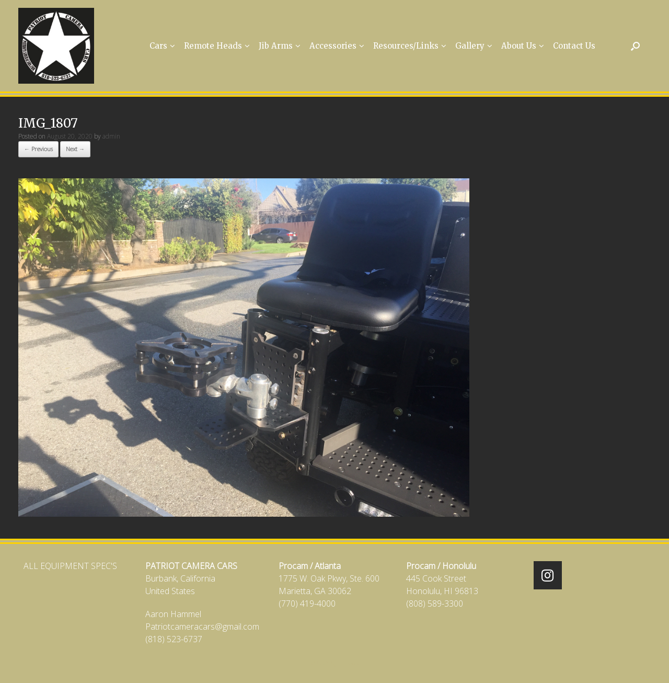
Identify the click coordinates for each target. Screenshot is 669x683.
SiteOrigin (327, 663)
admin (111, 136)
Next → (75, 149)
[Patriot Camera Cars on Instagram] (548, 575)
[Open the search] (635, 46)
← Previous (38, 149)
